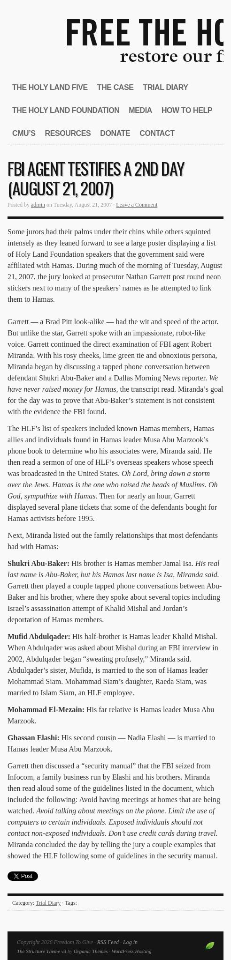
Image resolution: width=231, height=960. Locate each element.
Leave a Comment (136, 204)
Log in (130, 942)
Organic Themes (91, 951)
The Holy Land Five (50, 87)
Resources (68, 133)
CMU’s (24, 133)
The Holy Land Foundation (65, 110)
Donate (115, 133)
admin (38, 204)
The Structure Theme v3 (41, 951)
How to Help (187, 110)
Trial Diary (165, 87)
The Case (115, 87)
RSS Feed (108, 942)
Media (140, 110)
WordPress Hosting (132, 951)
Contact (156, 133)
